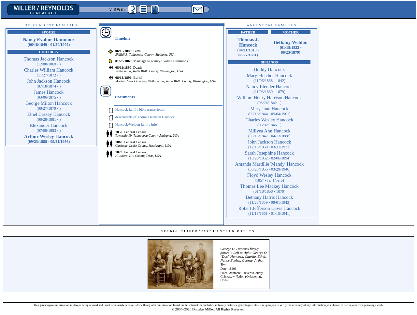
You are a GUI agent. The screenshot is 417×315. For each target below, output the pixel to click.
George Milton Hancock (48, 106)
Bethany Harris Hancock (269, 200)
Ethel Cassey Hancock (48, 117)
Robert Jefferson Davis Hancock (269, 211)
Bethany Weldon (291, 47)
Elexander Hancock (48, 128)
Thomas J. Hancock (248, 47)
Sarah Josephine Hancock (269, 155)
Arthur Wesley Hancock (48, 139)
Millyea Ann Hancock (269, 133)
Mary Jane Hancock (269, 111)
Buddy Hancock (269, 69)
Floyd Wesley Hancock (269, 177)
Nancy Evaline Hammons (49, 42)
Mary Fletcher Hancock (269, 78)
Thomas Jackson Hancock (49, 61)
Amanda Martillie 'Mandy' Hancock (269, 166)
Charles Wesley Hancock (270, 122)
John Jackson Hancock (49, 83)
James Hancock (49, 94)
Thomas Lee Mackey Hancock (269, 189)
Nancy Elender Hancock (269, 89)
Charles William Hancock (48, 72)
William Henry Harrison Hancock (269, 100)
